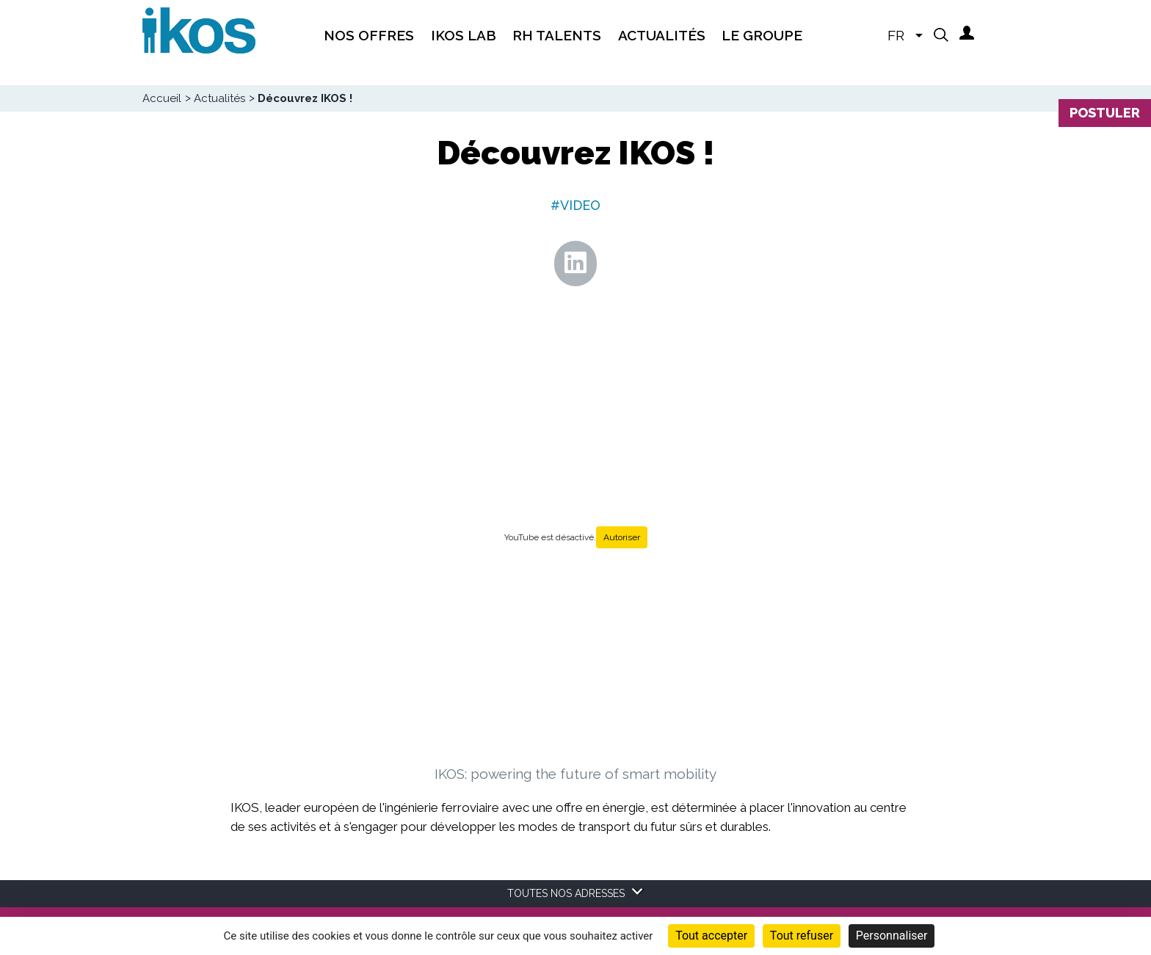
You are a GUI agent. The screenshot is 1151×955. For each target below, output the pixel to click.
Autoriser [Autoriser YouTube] (621, 537)
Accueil (161, 98)
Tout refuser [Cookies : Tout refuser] (801, 936)
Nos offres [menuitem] (369, 35)
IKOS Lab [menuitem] (463, 35)
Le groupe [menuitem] (762, 35)
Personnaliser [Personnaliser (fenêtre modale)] (892, 936)
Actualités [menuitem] (661, 35)
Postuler (1105, 112)
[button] (941, 34)
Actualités (219, 98)
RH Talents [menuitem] (556, 35)
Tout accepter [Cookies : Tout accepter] (711, 936)
